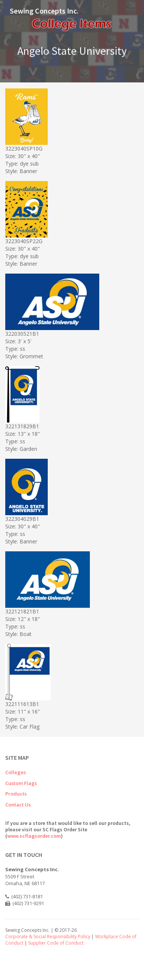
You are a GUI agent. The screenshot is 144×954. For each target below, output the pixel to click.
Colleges (15, 772)
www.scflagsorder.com (34, 835)
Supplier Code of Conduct (55, 943)
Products (16, 793)
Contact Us (18, 804)
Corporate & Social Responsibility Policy (47, 936)
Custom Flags (21, 783)
